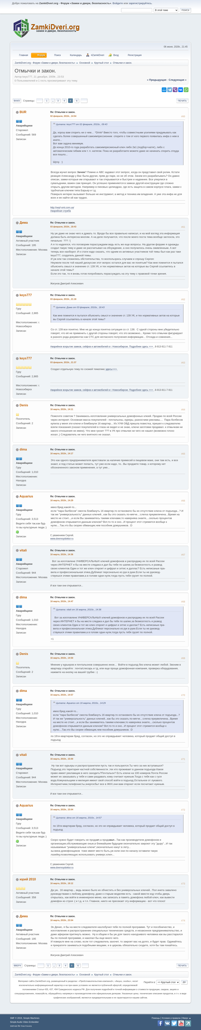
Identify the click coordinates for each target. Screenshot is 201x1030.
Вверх (17, 965)
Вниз (17, 101)
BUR (23, 112)
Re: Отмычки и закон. (62, 112)
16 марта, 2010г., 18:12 (61, 883)
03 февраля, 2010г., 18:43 (63, 226)
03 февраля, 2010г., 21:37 (63, 362)
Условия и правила (171, 1018)
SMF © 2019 (16, 1018)
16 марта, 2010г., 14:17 (61, 453)
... (53, 101)
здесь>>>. (111, 369)
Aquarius (26, 496)
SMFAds (13, 1026)
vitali (23, 550)
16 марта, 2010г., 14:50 (61, 658)
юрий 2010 (28, 879)
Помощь (156, 1018)
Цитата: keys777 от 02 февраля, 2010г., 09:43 (81, 124)
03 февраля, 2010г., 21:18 (63, 299)
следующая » (177, 79)
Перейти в (149, 982)
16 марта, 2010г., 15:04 (61, 809)
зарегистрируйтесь (140, 3)
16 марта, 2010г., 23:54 (61, 920)
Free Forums (26, 1026)
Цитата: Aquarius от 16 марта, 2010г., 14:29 (81, 703)
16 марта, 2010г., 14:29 (61, 500)
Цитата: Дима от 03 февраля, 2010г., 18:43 (80, 307)
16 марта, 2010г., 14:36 (61, 554)
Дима (24, 222)
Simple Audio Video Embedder (24, 1022)
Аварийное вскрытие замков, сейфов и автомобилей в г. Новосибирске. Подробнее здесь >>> (102, 346)
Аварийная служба (60, 211)
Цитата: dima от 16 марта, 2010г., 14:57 (78, 817)
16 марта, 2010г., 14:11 (61, 409)
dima (23, 449)
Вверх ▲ (186, 1018)
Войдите (118, 3)
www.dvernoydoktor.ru (61, 538)
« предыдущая (156, 79)
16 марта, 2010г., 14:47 (61, 601)
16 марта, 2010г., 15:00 (61, 759)
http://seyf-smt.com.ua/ (62, 207)
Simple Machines (31, 1018)
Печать (182, 101)
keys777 (26, 295)
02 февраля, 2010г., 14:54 (63, 116)
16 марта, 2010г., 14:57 (61, 695)
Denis (24, 405)
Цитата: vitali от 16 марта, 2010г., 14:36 (78, 609)
